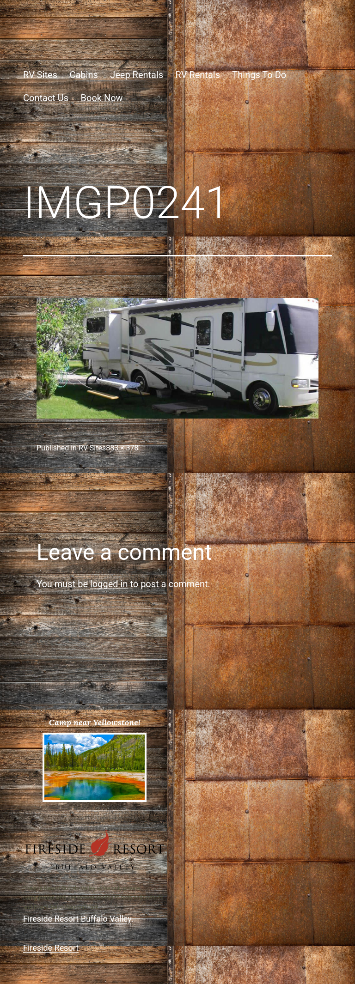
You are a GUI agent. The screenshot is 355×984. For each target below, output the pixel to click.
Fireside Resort (51, 948)
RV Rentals (198, 74)
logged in (109, 583)
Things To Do (259, 74)
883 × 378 (122, 447)
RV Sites (40, 74)
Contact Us (45, 97)
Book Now (102, 97)
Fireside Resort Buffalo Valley (77, 918)
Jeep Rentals (136, 74)
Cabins (83, 74)
